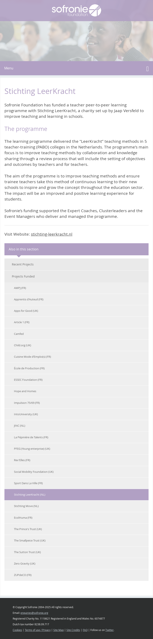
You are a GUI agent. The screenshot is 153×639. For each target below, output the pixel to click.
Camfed (19, 334)
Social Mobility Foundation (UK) (34, 472)
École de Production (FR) (29, 368)
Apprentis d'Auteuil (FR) (28, 299)
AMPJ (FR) (20, 288)
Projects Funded (23, 276)
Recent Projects (23, 264)
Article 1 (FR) (21, 322)
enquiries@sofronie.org (34, 612)
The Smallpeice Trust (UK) (29, 540)
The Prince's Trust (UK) (28, 529)
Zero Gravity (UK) (24, 563)
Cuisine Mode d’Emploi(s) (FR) (32, 357)
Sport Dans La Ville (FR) (28, 483)
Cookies (17, 630)
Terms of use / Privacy (38, 630)
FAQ (85, 630)
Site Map (58, 630)
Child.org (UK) (22, 345)
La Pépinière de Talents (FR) (31, 437)
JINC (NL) (19, 425)
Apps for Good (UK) (26, 311)
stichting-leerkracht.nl (51, 234)
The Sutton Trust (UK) (27, 552)
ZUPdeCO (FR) (23, 575)
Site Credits (73, 630)
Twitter (109, 630)
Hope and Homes (25, 391)
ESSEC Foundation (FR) (28, 380)
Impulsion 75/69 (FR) (27, 403)
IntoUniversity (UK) (26, 414)
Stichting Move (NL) (26, 506)
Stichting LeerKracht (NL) (29, 494)
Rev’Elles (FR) (22, 460)
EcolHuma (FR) (23, 517)
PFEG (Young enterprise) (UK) (32, 449)
